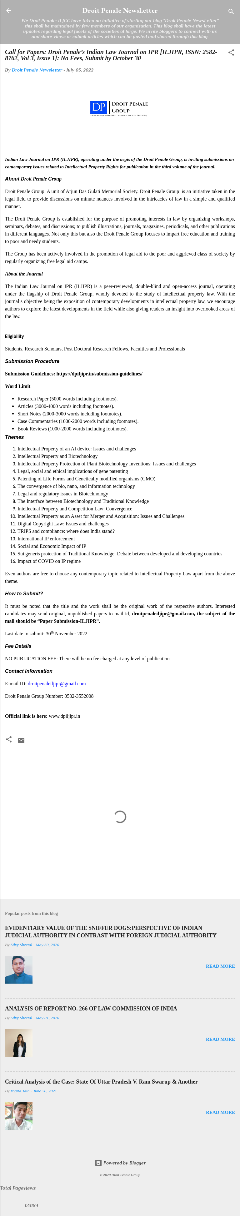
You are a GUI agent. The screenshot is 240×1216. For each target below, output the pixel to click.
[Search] (231, 12)
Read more (220, 966)
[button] (231, 53)
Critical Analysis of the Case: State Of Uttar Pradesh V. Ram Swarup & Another (101, 1082)
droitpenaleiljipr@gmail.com (57, 683)
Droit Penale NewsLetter (120, 10)
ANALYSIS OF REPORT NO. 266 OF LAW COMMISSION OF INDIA (91, 1008)
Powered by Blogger (120, 1162)
